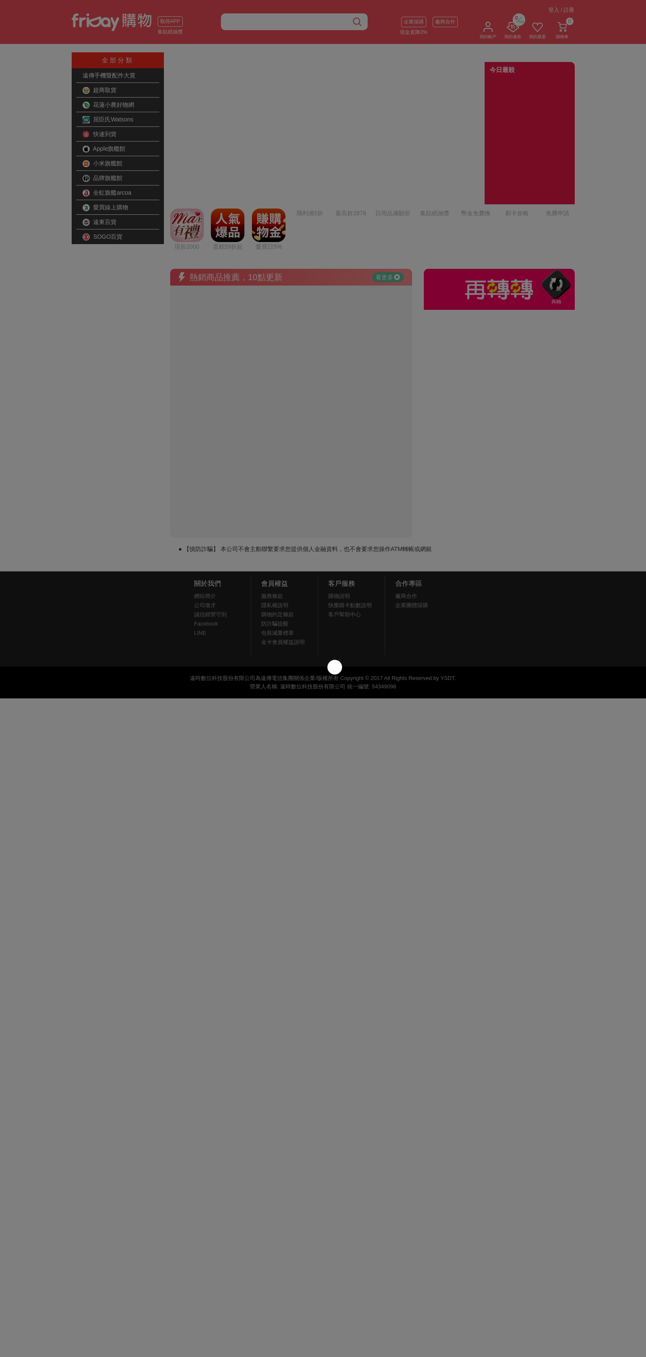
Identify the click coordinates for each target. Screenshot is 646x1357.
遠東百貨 (100, 222)
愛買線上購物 (106, 207)
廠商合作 (445, 22)
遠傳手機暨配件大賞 (109, 75)
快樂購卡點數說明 (350, 535)
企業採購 (414, 22)
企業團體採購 (411, 535)
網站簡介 (205, 526)
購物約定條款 (277, 544)
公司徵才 (205, 535)
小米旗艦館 (103, 163)
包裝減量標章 (277, 563)
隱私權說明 (274, 535)
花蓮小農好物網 (109, 105)
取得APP (170, 21)
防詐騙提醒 (274, 554)
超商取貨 (100, 90)
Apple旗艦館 (104, 149)
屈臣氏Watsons (108, 120)
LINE (200, 563)
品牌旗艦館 (103, 178)
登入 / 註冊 (561, 10)
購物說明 (339, 526)
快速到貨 (100, 134)
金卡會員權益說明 (283, 572)
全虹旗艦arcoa (107, 193)
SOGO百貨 (103, 237)
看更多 (388, 207)
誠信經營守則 (210, 544)
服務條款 (272, 526)
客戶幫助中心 (344, 544)
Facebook (206, 554)
